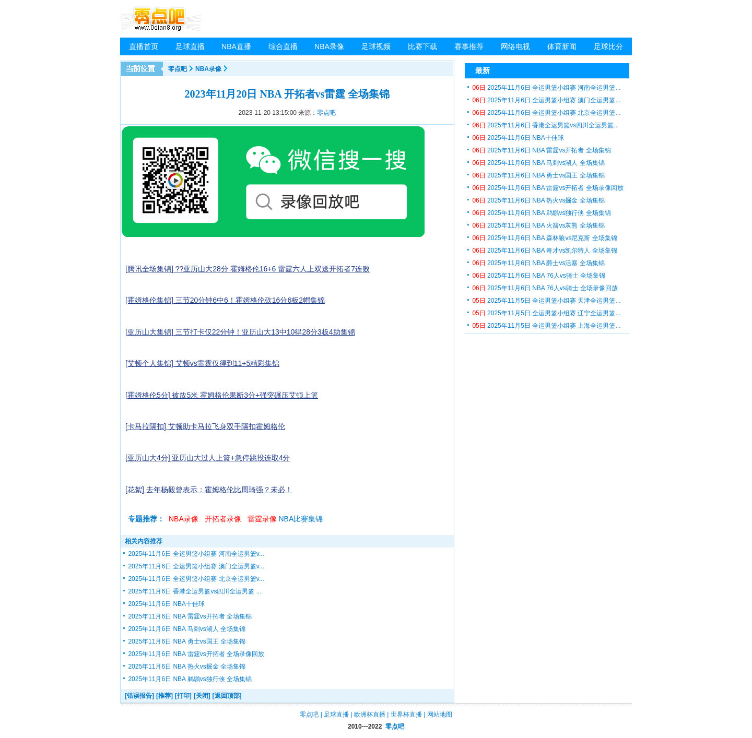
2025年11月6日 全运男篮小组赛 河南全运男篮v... (196, 553)
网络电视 (515, 46)
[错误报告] (139, 695)
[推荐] (164, 695)
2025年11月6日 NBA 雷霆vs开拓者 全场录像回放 (196, 654)
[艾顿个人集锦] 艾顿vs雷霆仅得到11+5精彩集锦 (202, 363)
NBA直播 (236, 46)
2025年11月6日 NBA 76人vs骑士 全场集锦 (538, 275)
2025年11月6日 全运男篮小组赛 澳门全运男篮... (546, 100)
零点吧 (177, 69)
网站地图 (439, 714)
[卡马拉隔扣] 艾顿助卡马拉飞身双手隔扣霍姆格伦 (205, 426)
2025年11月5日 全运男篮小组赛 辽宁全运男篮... (546, 313)
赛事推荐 (469, 46)
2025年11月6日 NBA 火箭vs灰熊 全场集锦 (538, 225)
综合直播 (283, 46)
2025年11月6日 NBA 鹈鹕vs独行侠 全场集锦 (190, 679)
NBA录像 (329, 46)
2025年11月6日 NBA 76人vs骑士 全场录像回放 (545, 288)
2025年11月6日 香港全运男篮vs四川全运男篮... (545, 125)
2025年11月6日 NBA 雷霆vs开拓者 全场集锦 (190, 616)
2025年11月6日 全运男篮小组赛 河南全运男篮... (546, 87)
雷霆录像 (262, 519)
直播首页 (143, 46)
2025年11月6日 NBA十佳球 (166, 604)
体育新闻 (562, 46)
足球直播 (190, 46)
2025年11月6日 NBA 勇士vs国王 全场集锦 (186, 641)
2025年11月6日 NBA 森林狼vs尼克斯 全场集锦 (544, 238)
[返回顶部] (227, 695)
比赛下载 (422, 46)
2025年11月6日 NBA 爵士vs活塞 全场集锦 (538, 263)
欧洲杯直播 (369, 714)
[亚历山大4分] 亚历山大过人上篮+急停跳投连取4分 (207, 458)
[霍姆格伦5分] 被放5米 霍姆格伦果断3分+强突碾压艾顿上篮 (221, 395)
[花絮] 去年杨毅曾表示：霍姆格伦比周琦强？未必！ (208, 489)
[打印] (183, 695)
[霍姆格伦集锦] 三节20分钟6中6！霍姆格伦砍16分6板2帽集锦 (225, 300)
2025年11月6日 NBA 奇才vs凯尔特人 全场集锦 (544, 250)
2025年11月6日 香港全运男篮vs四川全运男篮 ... (194, 591)
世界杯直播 (406, 714)
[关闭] (202, 695)
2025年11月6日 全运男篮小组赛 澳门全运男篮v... (196, 566)
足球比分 (608, 46)
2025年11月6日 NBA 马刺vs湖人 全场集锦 (186, 629)
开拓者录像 (223, 519)
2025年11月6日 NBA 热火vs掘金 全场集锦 (186, 666)
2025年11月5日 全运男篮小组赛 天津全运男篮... (546, 300)
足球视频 (376, 46)
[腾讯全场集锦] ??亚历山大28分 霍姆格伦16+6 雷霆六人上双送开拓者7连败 (247, 269)
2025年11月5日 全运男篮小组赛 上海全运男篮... (546, 325)
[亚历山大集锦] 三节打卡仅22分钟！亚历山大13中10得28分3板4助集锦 (240, 332)
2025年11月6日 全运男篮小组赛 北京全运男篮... (546, 112)
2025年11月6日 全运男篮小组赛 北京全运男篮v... (196, 578)
